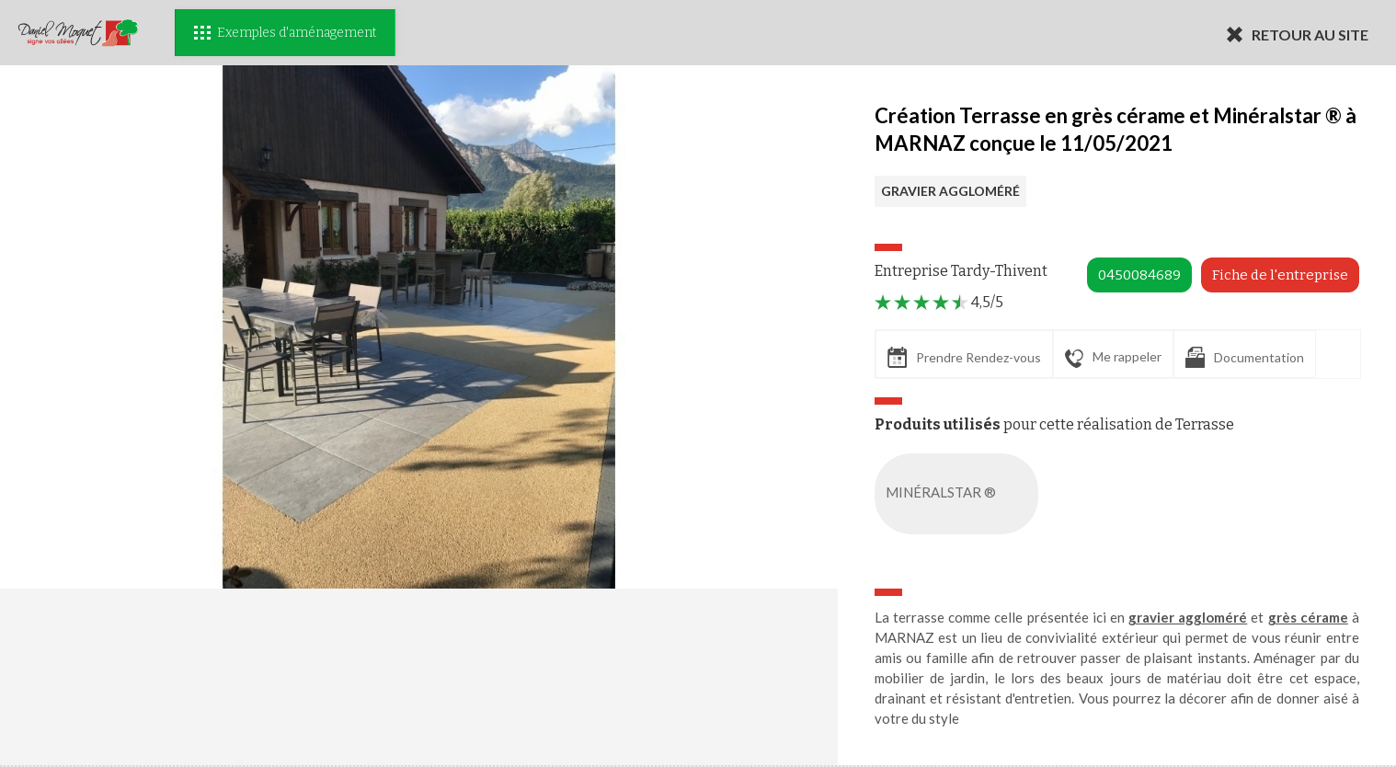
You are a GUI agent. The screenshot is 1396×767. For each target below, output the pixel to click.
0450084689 (1139, 275)
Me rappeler (1113, 358)
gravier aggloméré (1187, 617)
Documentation (1244, 357)
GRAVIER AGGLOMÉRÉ (950, 191)
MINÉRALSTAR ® (960, 494)
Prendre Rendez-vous (964, 357)
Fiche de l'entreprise (1280, 275)
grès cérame (1308, 617)
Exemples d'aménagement (285, 32)
